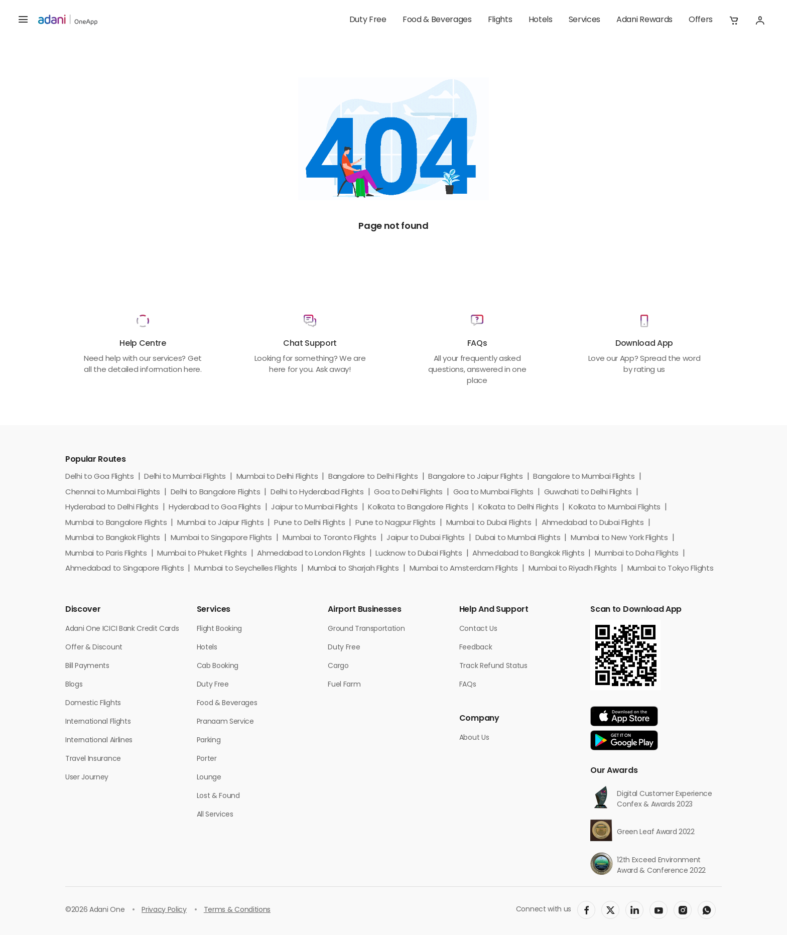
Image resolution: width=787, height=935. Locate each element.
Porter (207, 759)
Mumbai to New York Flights (619, 538)
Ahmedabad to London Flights (311, 554)
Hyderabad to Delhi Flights (112, 507)
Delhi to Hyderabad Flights (317, 492)
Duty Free (367, 20)
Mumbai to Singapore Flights (221, 538)
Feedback (475, 647)
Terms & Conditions (237, 910)
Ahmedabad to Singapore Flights (124, 569)
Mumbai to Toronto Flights (329, 538)
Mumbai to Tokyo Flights (670, 569)
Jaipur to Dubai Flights (425, 538)
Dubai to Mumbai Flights (518, 538)
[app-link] (624, 716)
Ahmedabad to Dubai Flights (593, 523)
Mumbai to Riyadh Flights (573, 569)
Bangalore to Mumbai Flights (583, 477)
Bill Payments (87, 666)
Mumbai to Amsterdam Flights (464, 569)
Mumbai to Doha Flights (637, 554)
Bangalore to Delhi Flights (373, 477)
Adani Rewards (644, 20)
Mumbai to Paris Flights (106, 554)
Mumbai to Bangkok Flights (112, 538)
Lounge (209, 777)
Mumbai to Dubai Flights (489, 523)
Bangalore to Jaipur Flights (475, 477)
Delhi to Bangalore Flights (215, 492)
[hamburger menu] (23, 20)
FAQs (467, 685)
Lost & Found (218, 796)
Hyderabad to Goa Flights (214, 507)
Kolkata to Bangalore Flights (418, 507)
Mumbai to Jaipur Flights (220, 523)
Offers (701, 20)
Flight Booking (219, 629)
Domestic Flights (93, 703)
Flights (500, 20)
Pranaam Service (225, 722)
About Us (474, 738)
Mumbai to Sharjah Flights (353, 569)
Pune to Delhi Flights (309, 523)
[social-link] (586, 910)
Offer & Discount (93, 647)
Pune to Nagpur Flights (395, 523)
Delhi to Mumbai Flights (185, 477)
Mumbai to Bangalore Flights (116, 523)
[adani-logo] (67, 20)
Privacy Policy (164, 910)
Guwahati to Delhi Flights (588, 492)
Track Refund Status (493, 666)
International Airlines (99, 740)
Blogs (73, 685)
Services (584, 20)
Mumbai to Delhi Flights (277, 477)
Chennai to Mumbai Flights (112, 492)
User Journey (86, 777)
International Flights (97, 722)
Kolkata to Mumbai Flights (615, 507)
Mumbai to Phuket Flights (201, 554)
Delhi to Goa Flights (99, 477)
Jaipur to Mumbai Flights (314, 507)
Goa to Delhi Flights (408, 492)
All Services (215, 815)
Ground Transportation (366, 629)
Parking (209, 740)
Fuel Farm (344, 685)
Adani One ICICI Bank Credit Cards (122, 629)
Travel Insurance (93, 759)
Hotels (541, 20)
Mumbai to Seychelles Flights (245, 569)
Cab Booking (217, 666)
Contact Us (478, 629)
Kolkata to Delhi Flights (518, 507)
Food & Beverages (437, 20)
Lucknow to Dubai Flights (418, 554)
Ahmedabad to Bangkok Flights (528, 554)
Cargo (338, 666)
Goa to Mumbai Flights (493, 492)
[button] (734, 20)
